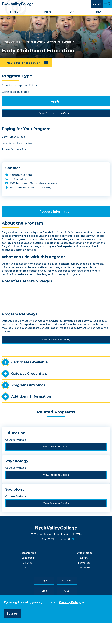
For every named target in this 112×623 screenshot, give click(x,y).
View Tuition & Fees (13, 137)
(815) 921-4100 (18, 179)
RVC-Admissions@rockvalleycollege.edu (34, 183)
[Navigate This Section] (26, 62)
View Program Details (56, 446)
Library (84, 557)
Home (5, 41)
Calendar (28, 562)
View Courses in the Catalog (56, 113)
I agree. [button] (13, 613)
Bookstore (84, 562)
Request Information (55, 211)
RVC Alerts (84, 567)
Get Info (44, 12)
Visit (73, 12)
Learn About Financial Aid (17, 143)
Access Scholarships (14, 149)
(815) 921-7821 (46, 539)
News (28, 567)
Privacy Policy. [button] (70, 602)
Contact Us (64, 539)
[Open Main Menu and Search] (107, 4)
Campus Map (28, 552)
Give (99, 12)
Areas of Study (35, 41)
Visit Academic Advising (56, 339)
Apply (14, 12)
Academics (17, 41)
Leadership (28, 557)
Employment (84, 552)
